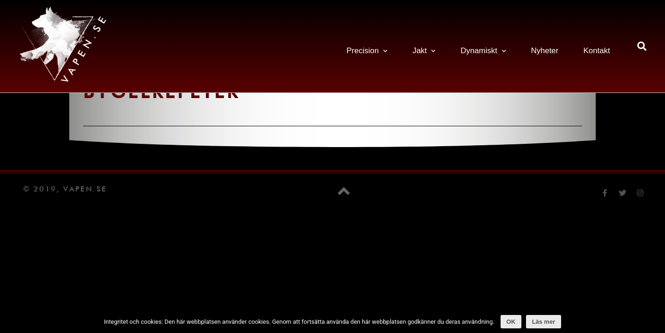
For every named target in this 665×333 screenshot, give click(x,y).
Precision (366, 51)
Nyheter (545, 50)
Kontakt (596, 50)
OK (511, 321)
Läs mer (543, 321)
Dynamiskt (483, 51)
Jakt (423, 51)
